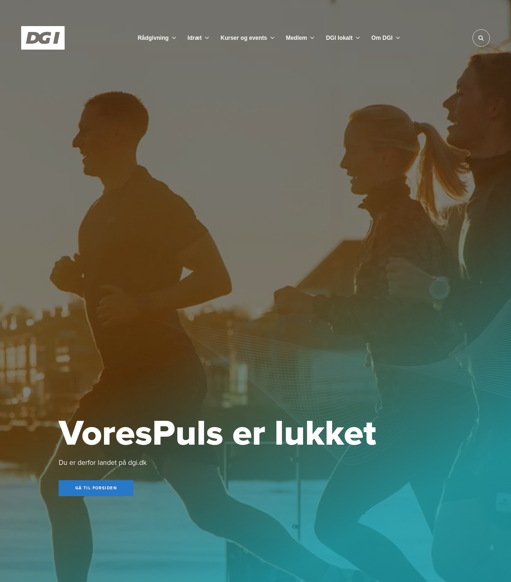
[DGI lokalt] (343, 38)
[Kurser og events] (247, 38)
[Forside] (43, 38)
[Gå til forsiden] (96, 488)
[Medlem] (300, 38)
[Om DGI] (386, 38)
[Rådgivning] (157, 38)
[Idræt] (198, 38)
